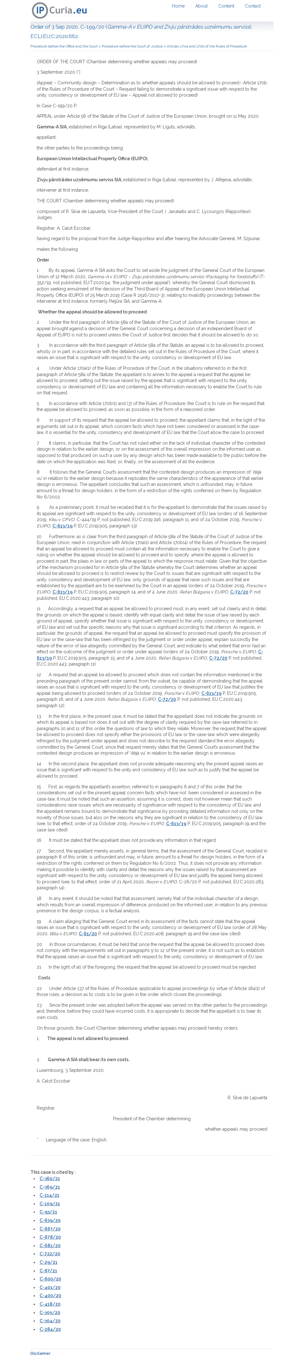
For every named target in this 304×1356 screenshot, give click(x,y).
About (201, 5)
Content (226, 5)
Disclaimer (40, 1353)
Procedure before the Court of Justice (132, 46)
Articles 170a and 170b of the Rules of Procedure (207, 46)
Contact (253, 5)
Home (178, 5)
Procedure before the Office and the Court (64, 46)
